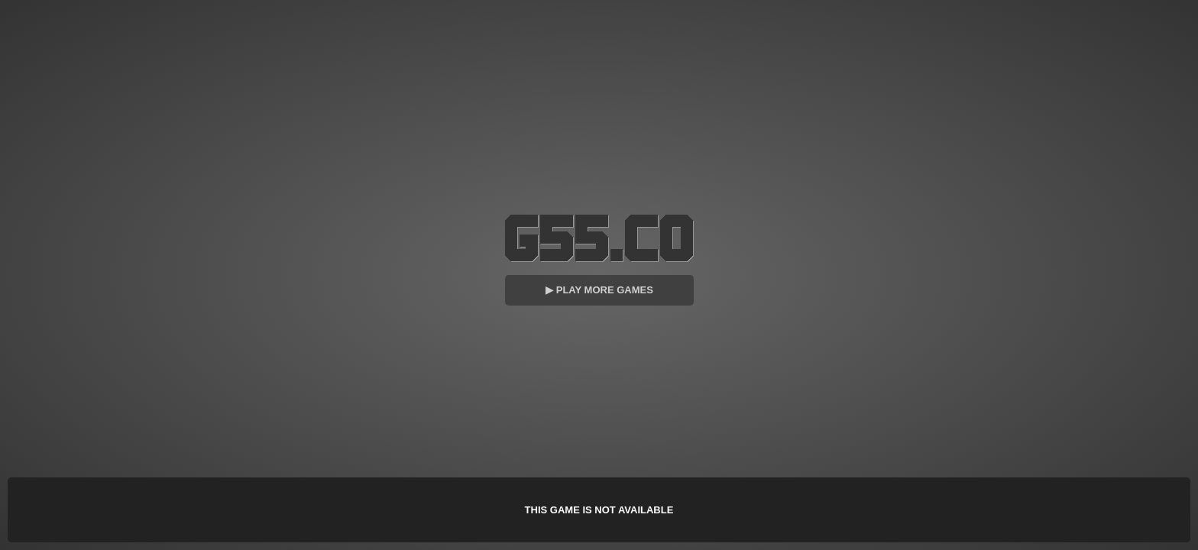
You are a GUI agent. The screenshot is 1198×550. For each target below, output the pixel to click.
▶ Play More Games (599, 290)
